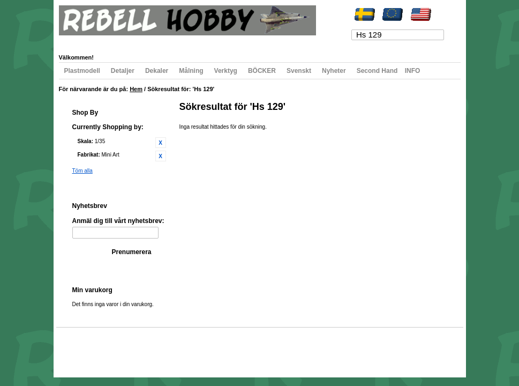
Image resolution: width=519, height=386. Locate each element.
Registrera (244, 41)
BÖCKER (262, 71)
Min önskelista (122, 41)
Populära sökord (118, 348)
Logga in (278, 41)
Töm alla (82, 171)
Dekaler (156, 71)
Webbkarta (81, 348)
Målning (191, 71)
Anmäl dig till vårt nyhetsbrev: (118, 221)
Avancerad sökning (166, 348)
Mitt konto (81, 41)
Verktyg (225, 71)
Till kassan (208, 41)
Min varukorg (167, 41)
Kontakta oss (210, 348)
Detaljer (122, 71)
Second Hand (377, 71)
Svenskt (299, 71)
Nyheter (334, 71)
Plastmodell (82, 71)
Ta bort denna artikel (160, 142)
